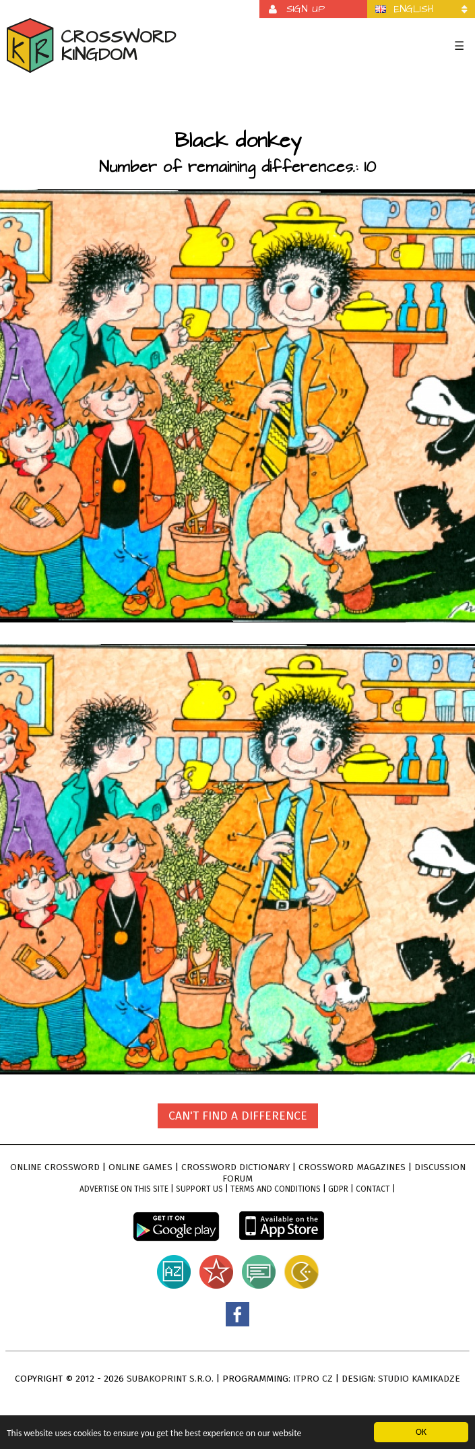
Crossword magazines (352, 1167)
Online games (140, 1167)
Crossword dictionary (235, 1167)
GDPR (338, 1189)
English (413, 9)
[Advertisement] (237, 104)
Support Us (199, 1189)
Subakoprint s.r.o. (170, 1378)
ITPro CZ (313, 1378)
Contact (373, 1189)
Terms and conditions (275, 1189)
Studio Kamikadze (419, 1378)
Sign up (305, 9)
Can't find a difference (237, 1116)
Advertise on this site (124, 1189)
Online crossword (55, 1167)
